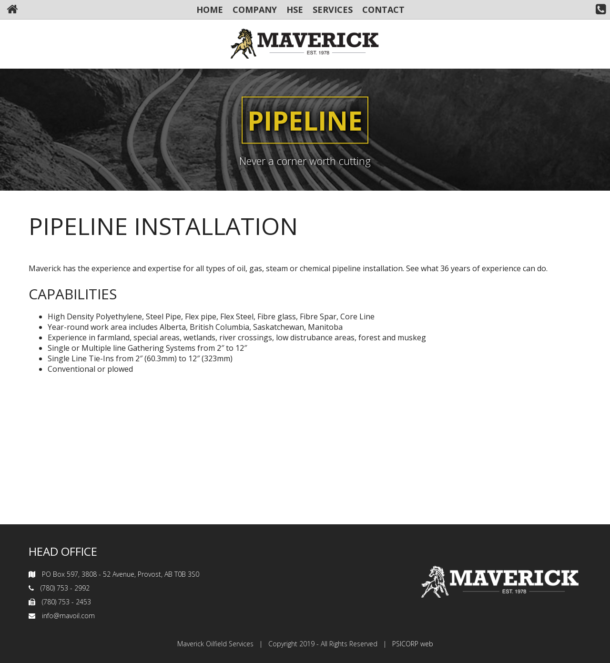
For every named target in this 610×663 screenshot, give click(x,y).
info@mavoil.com (68, 615)
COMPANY (255, 9)
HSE (294, 9)
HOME (209, 9)
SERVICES (333, 9)
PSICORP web (412, 643)
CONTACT (383, 9)
